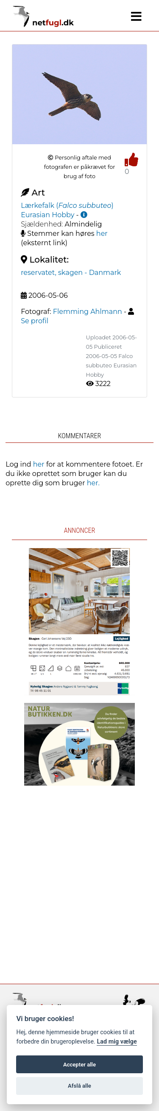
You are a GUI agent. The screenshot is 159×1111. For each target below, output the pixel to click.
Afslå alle (79, 1086)
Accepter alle (79, 1064)
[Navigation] (136, 16)
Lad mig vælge (117, 1041)
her (102, 233)
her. (93, 483)
